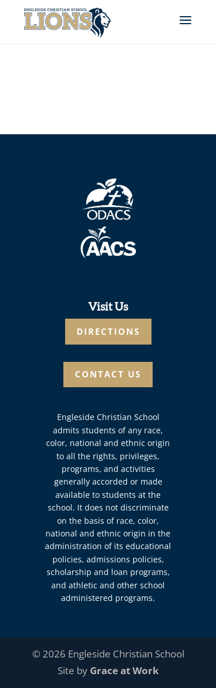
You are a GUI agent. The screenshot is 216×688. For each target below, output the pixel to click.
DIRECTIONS (108, 331)
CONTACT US (108, 374)
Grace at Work (124, 670)
